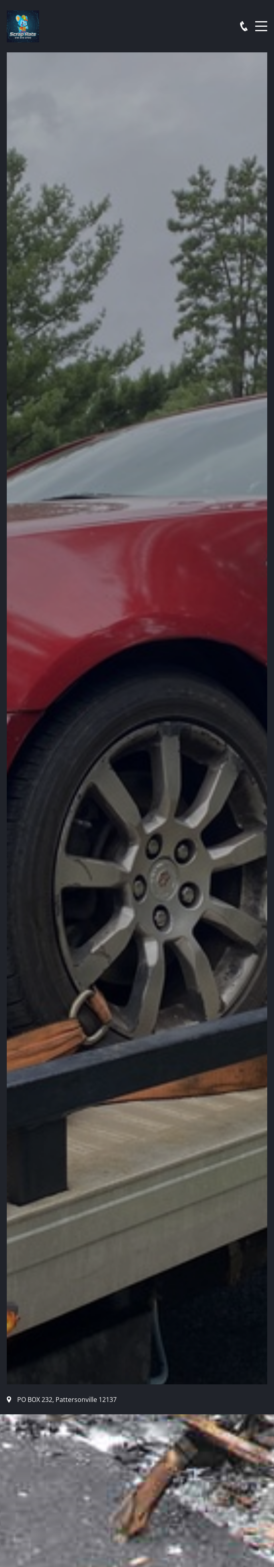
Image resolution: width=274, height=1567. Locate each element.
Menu (261, 21)
